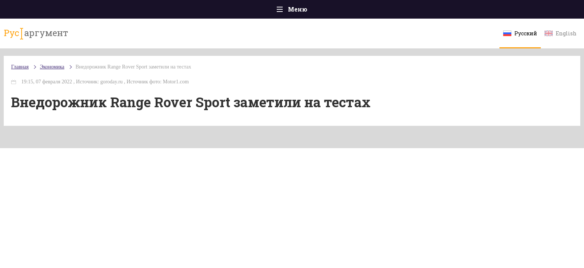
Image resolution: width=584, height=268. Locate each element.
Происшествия (134, 11)
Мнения (496, 11)
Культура (406, 11)
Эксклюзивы (452, 11)
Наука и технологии (355, 14)
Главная (87, 11)
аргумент (101, 37)
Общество (226, 11)
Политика (184, 11)
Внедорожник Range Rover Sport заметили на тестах (202, 74)
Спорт (309, 11)
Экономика (270, 11)
